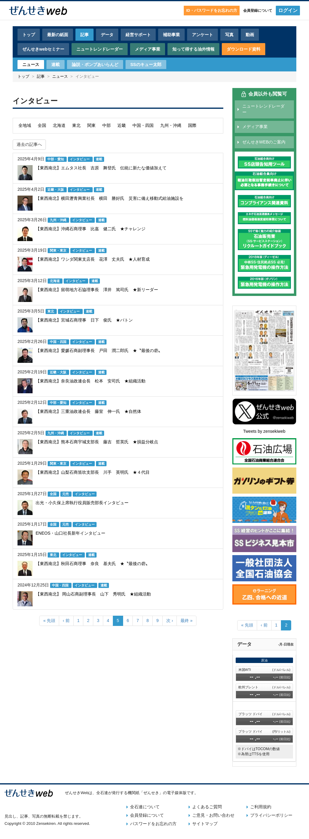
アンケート (202, 34)
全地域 (24, 125)
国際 (192, 125)
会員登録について (257, 10)
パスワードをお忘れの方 (153, 823)
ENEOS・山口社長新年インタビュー (70, 533)
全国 (42, 125)
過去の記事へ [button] (29, 144)
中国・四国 (143, 125)
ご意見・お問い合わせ (213, 815)
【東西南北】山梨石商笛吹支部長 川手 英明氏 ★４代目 (93, 472)
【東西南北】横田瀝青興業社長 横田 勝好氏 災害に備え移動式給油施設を (109, 198)
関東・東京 (58, 250)
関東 (91, 125)
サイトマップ (205, 823)
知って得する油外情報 (193, 49)
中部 (106, 125)
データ (107, 34)
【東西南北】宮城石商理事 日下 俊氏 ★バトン (84, 320)
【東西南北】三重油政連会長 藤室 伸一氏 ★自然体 (88, 411)
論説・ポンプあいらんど (95, 64)
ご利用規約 (260, 806)
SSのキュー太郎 (145, 64)
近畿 (121, 125)
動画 (250, 34)
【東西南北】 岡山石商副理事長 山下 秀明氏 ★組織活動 (93, 594)
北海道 (59, 125)
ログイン (288, 10)
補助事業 (171, 34)
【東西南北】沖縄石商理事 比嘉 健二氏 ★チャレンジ (90, 228)
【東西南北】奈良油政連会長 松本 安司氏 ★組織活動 (90, 381)
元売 (66, 494)
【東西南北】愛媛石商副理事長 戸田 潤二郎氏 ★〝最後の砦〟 (99, 350)
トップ (28, 34)
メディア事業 (147, 49)
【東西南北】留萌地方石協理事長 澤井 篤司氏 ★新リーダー (97, 289)
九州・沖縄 (170, 125)
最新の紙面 (57, 34)
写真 (229, 34)
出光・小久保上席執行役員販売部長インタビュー (82, 502)
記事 (84, 34)
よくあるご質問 (207, 806)
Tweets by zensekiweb (264, 431)
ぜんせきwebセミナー (43, 49)
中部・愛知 (56, 159)
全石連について (145, 806)
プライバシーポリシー (271, 815)
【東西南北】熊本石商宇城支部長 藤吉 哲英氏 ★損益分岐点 (97, 441)
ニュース (30, 64)
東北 (76, 125)
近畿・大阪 (56, 189)
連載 (55, 64)
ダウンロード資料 (243, 49)
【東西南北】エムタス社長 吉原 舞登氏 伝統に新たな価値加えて (101, 167)
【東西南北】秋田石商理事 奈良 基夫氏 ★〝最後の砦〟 (93, 563)
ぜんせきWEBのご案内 (264, 142)
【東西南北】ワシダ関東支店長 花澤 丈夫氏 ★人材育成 (93, 259)
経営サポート (138, 34)
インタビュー (80, 159)
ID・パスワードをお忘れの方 (211, 10)
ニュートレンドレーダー (99, 49)
